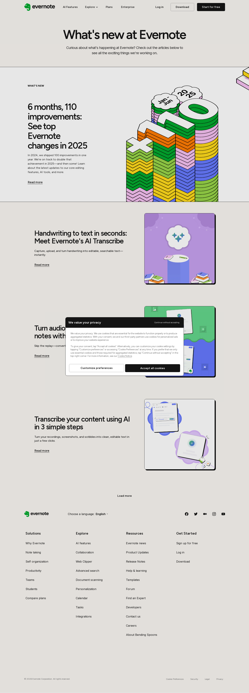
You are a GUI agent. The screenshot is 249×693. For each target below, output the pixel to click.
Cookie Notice (125, 356)
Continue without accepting (166, 322)
